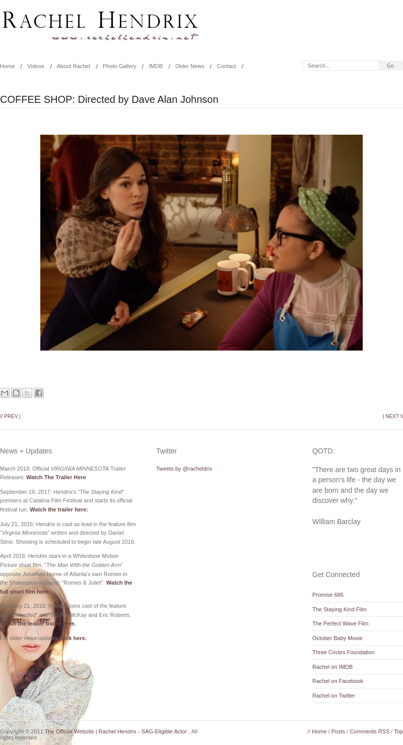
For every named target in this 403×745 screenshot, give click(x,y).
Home (320, 731)
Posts (339, 731)
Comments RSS (370, 731)
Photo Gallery (120, 66)
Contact (226, 66)
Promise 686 (328, 595)
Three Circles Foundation (343, 652)
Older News (189, 66)
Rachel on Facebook (337, 681)
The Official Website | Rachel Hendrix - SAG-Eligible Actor (117, 731)
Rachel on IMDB (332, 667)
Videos (35, 66)
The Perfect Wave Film (340, 623)
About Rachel (73, 66)
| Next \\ (393, 416)
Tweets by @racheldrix (184, 469)
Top (398, 731)
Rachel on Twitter (333, 696)
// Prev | (10, 416)
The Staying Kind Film (339, 609)
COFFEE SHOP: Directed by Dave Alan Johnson (109, 99)
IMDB (156, 66)
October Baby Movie (337, 638)
